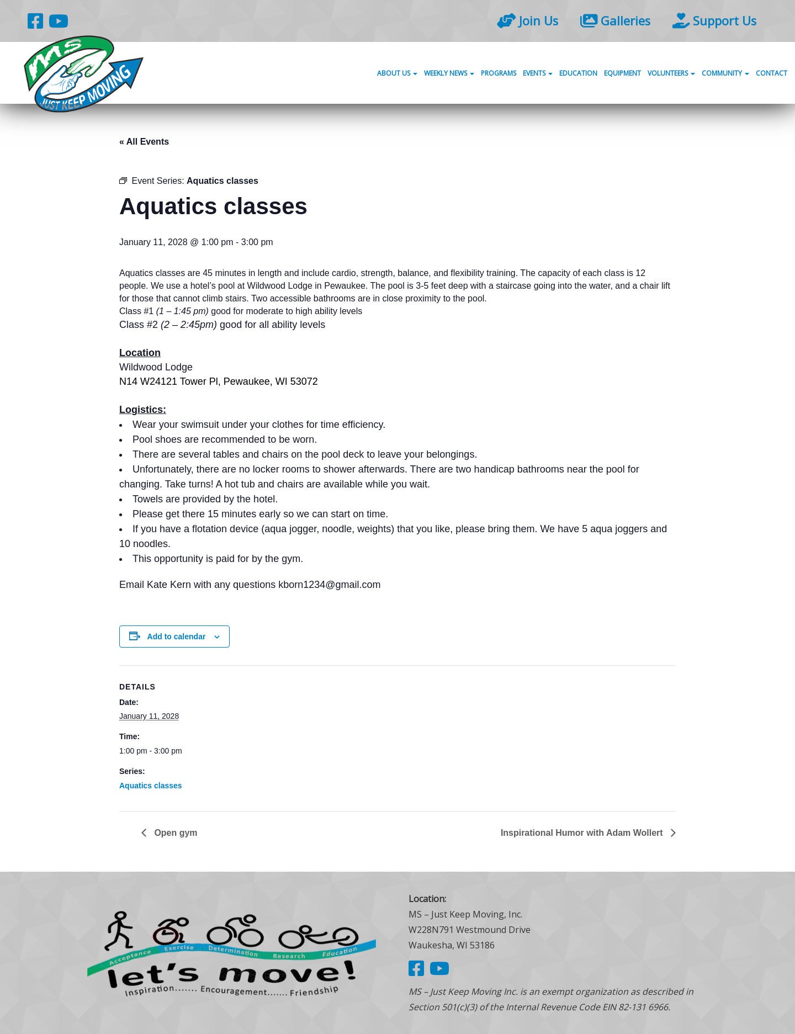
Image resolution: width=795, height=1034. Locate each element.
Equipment (622, 73)
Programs (498, 73)
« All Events (144, 141)
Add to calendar (176, 636)
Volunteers (671, 73)
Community (725, 73)
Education (578, 73)
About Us (397, 73)
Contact (771, 73)
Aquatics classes (150, 785)
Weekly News (449, 73)
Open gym (175, 832)
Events (538, 73)
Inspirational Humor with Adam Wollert (582, 832)
